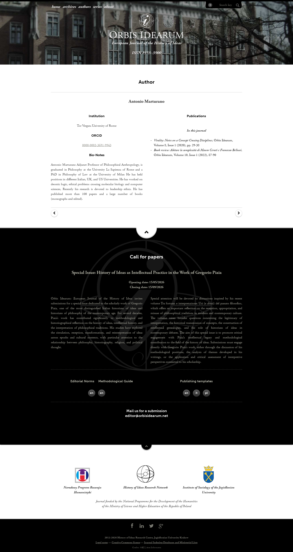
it (196, 393)
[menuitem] (56, 7)
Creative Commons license (126, 542)
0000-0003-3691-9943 (96, 145)
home (56, 6)
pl (206, 393)
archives (69, 6)
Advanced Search (209, 5)
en (91, 393)
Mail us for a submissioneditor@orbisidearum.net (146, 413)
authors (84, 6)
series (97, 6)
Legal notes (102, 542)
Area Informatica (153, 547)
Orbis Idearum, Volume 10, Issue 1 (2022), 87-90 (185, 155)
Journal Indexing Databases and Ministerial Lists (171, 542)
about (108, 6)
